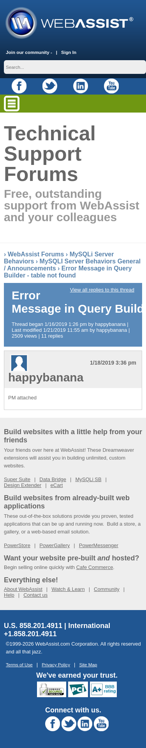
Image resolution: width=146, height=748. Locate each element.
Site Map (88, 664)
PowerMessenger (98, 545)
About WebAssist (23, 589)
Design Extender (22, 485)
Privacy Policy (56, 664)
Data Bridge (52, 479)
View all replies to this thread (102, 290)
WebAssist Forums (36, 254)
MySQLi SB (88, 479)
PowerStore (17, 545)
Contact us (35, 595)
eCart (57, 485)
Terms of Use (19, 664)
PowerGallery (54, 545)
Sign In (68, 52)
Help (9, 595)
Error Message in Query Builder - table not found (68, 272)
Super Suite (17, 479)
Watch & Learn (68, 589)
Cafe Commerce (94, 567)
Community (107, 589)
